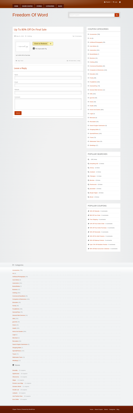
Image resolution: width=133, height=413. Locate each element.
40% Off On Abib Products (97, 236)
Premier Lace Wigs (17, 383)
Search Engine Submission (97, 125)
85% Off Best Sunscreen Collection (99, 248)
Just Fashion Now (17, 396)
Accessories (93, 34)
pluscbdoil (92, 188)
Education (92, 74)
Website (48, 91)
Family (92, 78)
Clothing (29, 36)
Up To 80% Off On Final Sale (30, 29)
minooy (92, 167)
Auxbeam (92, 172)
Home (16, 6)
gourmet (92, 97)
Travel (91, 137)
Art (90, 38)
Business (92, 58)
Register (107, 2)
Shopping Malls (94, 129)
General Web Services (96, 90)
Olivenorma (15, 377)
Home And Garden (95, 109)
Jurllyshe (14, 393)
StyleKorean (15, 373)
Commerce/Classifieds (96, 66)
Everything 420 (94, 163)
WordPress (32, 409)
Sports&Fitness (94, 133)
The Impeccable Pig (41, 48)
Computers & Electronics (97, 70)
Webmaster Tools (95, 141)
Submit (18, 113)
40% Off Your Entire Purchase (98, 227)
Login (115, 2)
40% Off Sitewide (94, 211)
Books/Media (93, 54)
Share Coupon (27, 6)
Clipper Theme (16, 409)
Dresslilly (14, 370)
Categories (50, 6)
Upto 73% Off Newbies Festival (98, 244)
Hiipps (14, 380)
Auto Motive (93, 46)
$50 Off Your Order (95, 215)
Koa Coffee (15, 399)
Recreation (93, 121)
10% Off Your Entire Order (97, 223)
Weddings (92, 145)
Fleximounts (93, 184)
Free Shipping (94, 219)
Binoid (91, 197)
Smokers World (16, 386)
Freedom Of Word (30, 14)
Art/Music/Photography (96, 42)
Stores (39, 6)
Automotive (93, 50)
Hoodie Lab (15, 389)
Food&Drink (93, 82)
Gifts (91, 93)
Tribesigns (93, 176)
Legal (91, 113)
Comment (48, 103)
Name (48, 77)
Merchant (92, 117)
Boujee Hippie (94, 193)
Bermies (92, 180)
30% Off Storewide (95, 232)
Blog (60, 6)
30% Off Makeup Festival (97, 240)
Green (91, 101)
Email (48, 84)
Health (91, 105)
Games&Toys (93, 86)
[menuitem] (16, 6)
